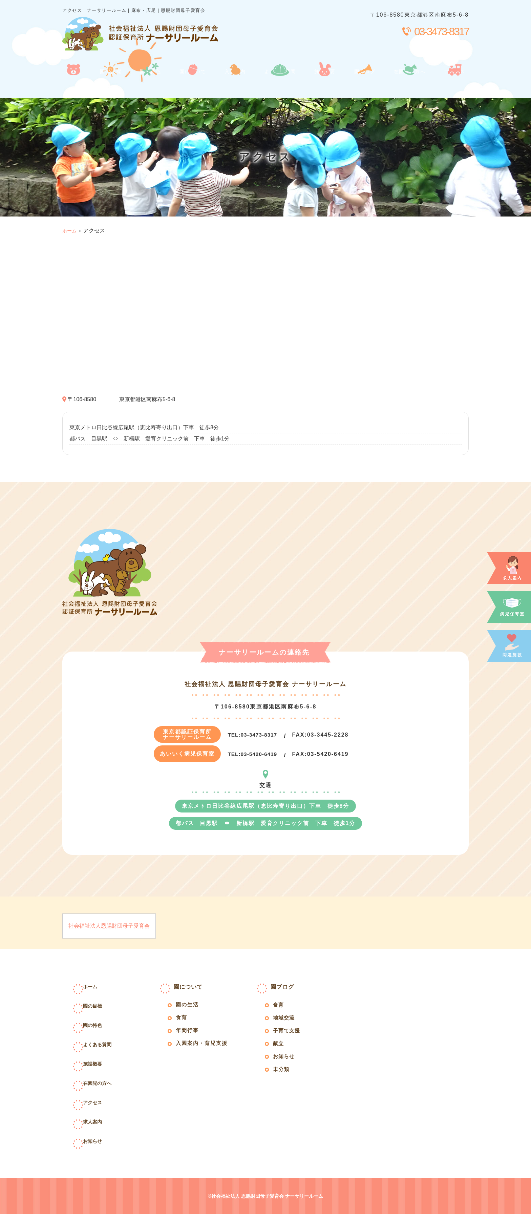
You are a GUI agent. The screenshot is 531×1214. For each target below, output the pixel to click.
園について (190, 82)
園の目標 (108, 82)
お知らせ (103, 1140)
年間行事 (189, 1034)
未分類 (283, 1076)
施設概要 (324, 82)
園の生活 (189, 1007)
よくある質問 (278, 82)
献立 (280, 1049)
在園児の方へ (409, 82)
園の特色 (147, 82)
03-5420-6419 (256, 754)
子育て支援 (290, 1035)
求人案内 (103, 1121)
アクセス (455, 82)
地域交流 (286, 1021)
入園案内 (232, 82)
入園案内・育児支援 (205, 1048)
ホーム (72, 82)
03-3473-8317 (256, 735)
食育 (182, 1020)
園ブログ (363, 82)
